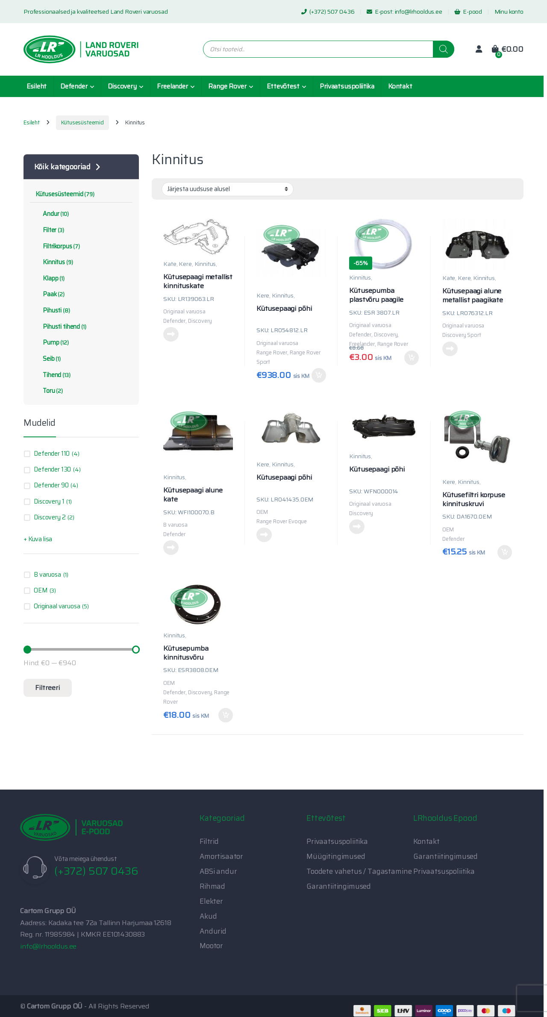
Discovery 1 (49, 501)
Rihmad (212, 886)
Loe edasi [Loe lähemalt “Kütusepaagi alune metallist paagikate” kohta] (450, 349)
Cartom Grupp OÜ (55, 1006)
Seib (48, 358)
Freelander (172, 86)
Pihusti (52, 310)
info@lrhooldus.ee (418, 11)
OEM (40, 590)
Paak (50, 294)
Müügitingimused (335, 856)
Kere (185, 263)
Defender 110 (52, 453)
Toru (49, 390)
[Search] (443, 49)
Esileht (36, 86)
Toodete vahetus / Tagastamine (359, 871)
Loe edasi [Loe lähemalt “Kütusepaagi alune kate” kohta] (171, 547)
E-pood (468, 11)
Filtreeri (47, 687)
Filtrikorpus (57, 246)
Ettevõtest (283, 86)
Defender (74, 86)
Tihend (53, 375)
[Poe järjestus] (228, 189)
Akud (208, 916)
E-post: (381, 11)
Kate (169, 263)
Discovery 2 (49, 517)
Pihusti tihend (60, 326)
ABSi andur (218, 871)
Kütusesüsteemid (82, 122)
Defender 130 (52, 469)
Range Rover (227, 86)
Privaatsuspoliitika (347, 86)
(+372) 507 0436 (327, 11)
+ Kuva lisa (38, 539)
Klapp (50, 278)
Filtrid (209, 841)
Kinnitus (205, 263)
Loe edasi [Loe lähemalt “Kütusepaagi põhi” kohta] (264, 535)
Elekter (211, 901)
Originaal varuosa (57, 606)
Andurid (213, 931)
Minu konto (508, 11)
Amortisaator (221, 856)
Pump (52, 342)
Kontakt (400, 86)
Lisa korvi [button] (319, 375)
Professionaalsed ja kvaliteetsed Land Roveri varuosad (96, 11)
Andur (52, 213)
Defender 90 (51, 485)
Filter (49, 230)
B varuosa (47, 574)
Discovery (122, 86)
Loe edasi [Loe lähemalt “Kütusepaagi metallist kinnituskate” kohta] (171, 334)
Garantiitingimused (338, 886)
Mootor (211, 945)
